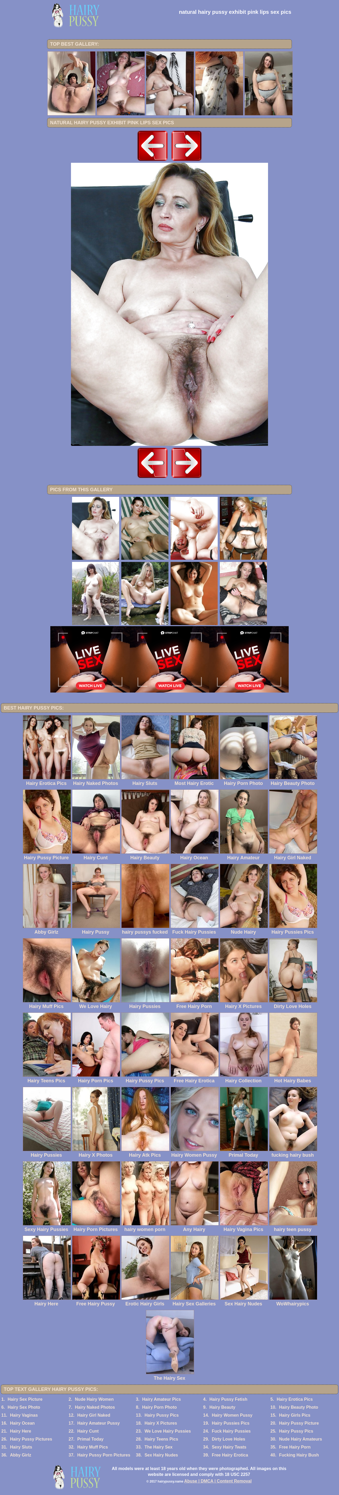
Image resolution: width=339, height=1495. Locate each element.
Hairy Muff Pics (92, 1447)
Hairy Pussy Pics (162, 1415)
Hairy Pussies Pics (230, 1423)
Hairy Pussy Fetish (228, 1399)
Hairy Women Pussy (232, 1415)
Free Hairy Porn (295, 1447)
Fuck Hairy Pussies (231, 1431)
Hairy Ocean (22, 1423)
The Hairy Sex (159, 1447)
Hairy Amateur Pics (161, 1399)
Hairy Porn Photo (159, 1407)
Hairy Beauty (222, 1407)
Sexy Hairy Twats (229, 1447)
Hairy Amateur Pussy (98, 1423)
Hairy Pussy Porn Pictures (103, 1455)
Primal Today (90, 1439)
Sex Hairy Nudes (161, 1455)
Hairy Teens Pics (161, 1439)
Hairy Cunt (88, 1431)
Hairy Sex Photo (24, 1407)
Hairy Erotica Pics (295, 1399)
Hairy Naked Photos (95, 1407)
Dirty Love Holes (228, 1439)
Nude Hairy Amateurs (300, 1439)
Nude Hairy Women (94, 1399)
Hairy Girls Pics (294, 1415)
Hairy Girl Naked (93, 1415)
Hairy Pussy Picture (299, 1423)
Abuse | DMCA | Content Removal (218, 1481)
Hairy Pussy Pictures (31, 1439)
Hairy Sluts (21, 1447)
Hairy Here (20, 1431)
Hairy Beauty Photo (298, 1407)
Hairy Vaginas (24, 1415)
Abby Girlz (20, 1455)
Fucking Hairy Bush (299, 1455)
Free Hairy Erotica (230, 1455)
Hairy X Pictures (161, 1423)
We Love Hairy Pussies (168, 1431)
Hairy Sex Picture (25, 1399)
